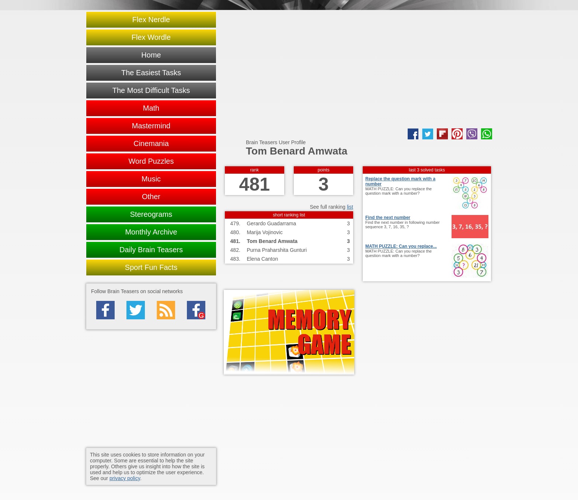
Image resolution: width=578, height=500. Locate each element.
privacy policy (124, 478)
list (350, 207)
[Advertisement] (358, 69)
